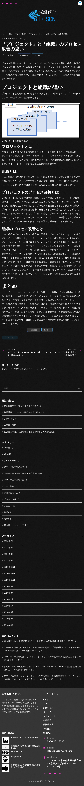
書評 (6, 512)
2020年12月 (9, 567)
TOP (45, 703)
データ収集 (9, 486)
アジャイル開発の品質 (14, 467)
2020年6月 (9, 606)
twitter (37, 55)
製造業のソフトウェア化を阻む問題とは (22, 406)
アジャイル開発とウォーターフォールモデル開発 (26, 647)
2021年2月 (9, 560)
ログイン (30, 368)
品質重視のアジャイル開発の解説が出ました (24, 412)
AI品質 (7, 447)
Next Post (62, 352)
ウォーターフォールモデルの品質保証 (21, 473)
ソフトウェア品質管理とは (16, 657)
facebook (24, 55)
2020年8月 (9, 593)
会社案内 (47, 720)
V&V (6, 454)
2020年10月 (9, 580)
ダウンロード (49, 716)
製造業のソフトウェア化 (15, 525)
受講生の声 (48, 724)
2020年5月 (9, 612)
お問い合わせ (49, 708)
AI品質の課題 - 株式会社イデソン (59, 641)
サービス (47, 712)
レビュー (8, 506)
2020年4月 (9, 618)
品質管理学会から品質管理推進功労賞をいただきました (29, 432)
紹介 (6, 518)
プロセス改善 (7, 55)
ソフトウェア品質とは (14, 480)
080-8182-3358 (55, 741)
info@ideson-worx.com (59, 750)
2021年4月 (9, 554)
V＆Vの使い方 (10, 419)
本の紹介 (47, 728)
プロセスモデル (11, 493)
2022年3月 (9, 547)
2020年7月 (9, 599)
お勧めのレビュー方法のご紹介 (18, 666)
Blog (45, 699)
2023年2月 (9, 541)
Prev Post (21, 352)
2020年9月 (9, 586)
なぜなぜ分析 (10, 460)
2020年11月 (9, 573)
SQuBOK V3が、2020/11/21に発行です (22, 641)
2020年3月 (9, 625)
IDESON (44, 781)
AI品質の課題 (10, 425)
